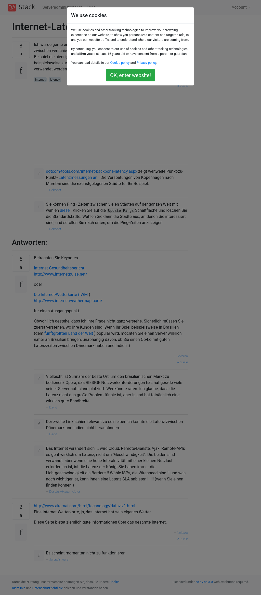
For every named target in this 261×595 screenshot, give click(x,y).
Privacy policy (146, 63)
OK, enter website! (130, 75)
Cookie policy (119, 63)
